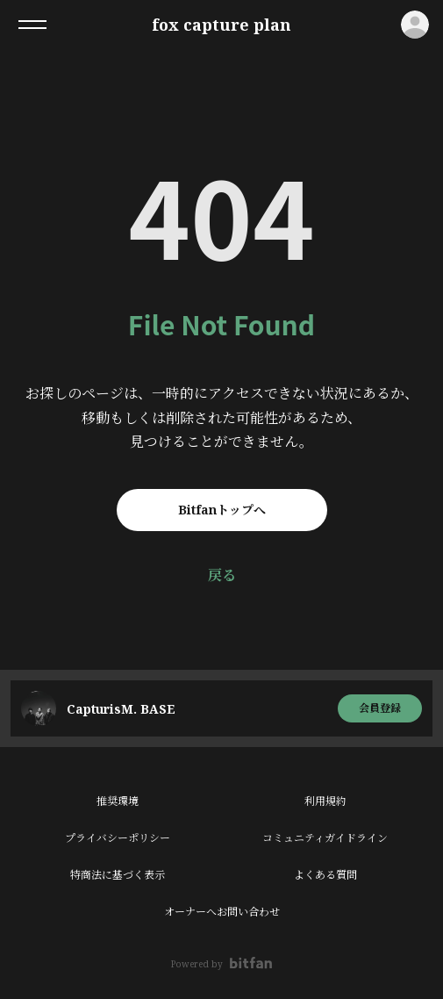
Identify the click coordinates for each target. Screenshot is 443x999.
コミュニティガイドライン (325, 837)
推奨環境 (117, 801)
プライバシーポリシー (117, 837)
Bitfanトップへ (222, 509)
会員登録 (380, 708)
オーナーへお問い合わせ (222, 911)
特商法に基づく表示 (117, 874)
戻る (222, 575)
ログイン (415, 25)
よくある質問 (325, 874)
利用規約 (325, 801)
